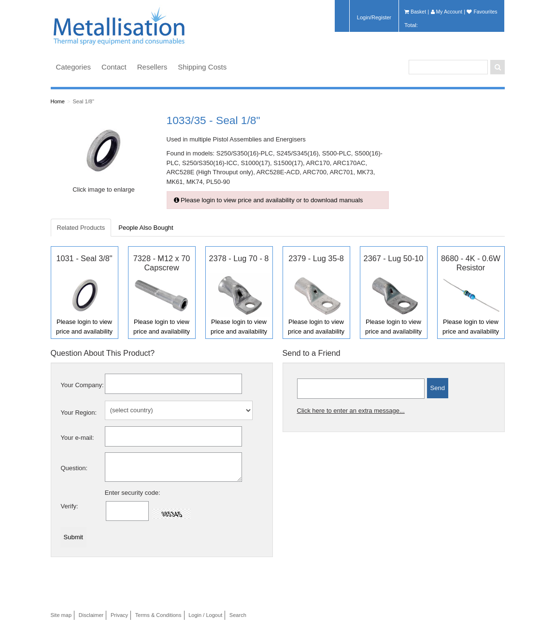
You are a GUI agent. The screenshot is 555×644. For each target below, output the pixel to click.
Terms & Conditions (158, 615)
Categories (73, 67)
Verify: (69, 506)
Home (58, 101)
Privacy (119, 615)
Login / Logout (205, 615)
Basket (415, 11)
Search (237, 615)
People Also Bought (145, 227)
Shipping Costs (202, 67)
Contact (114, 67)
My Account (446, 11)
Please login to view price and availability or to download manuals (268, 200)
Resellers (152, 67)
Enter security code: (132, 492)
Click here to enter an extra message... (351, 410)
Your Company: (82, 385)
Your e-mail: (77, 437)
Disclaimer (91, 615)
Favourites (482, 11)
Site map (61, 615)
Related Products (81, 227)
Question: (74, 468)
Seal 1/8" (83, 101)
